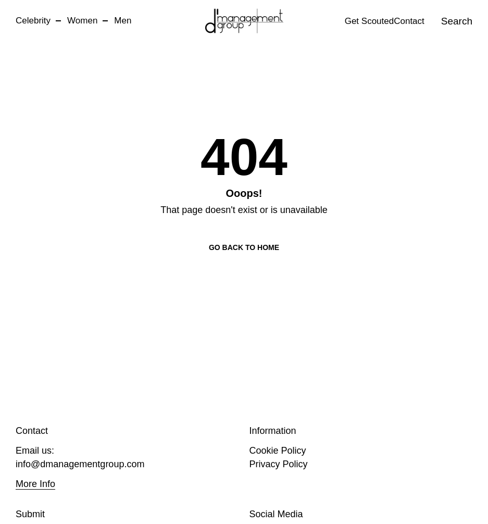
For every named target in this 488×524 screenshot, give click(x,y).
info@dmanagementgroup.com (80, 464)
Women (82, 20)
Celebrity (33, 20)
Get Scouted (369, 21)
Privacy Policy (278, 464)
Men (122, 20)
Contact (409, 21)
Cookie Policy (277, 450)
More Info (35, 484)
